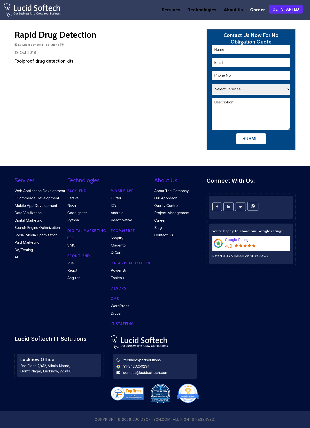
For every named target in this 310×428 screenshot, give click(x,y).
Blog (158, 227)
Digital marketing (86, 231)
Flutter (116, 198)
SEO (70, 238)
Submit (251, 138)
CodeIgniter (77, 212)
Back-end (77, 191)
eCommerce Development (37, 198)
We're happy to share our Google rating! (247, 231)
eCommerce (123, 231)
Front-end (78, 256)
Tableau (117, 278)
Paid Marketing (27, 242)
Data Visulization (28, 212)
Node (72, 205)
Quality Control (166, 205)
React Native (121, 220)
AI (16, 257)
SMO (71, 245)
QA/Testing (24, 249)
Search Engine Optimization (37, 227)
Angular (73, 278)
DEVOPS (118, 288)
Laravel (73, 198)
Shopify (117, 238)
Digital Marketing (28, 220)
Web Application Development (40, 191)
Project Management (171, 212)
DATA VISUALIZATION (130, 263)
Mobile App (122, 191)
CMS (115, 299)
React (72, 270)
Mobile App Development (36, 205)
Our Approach (165, 198)
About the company (171, 191)
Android (117, 212)
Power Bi (118, 270)
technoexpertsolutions (142, 360)
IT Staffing (122, 324)
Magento (118, 245)
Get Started (285, 9)
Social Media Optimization (36, 235)
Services (171, 9)
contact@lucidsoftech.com (145, 372)
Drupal (116, 313)
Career (257, 9)
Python (73, 220)
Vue (70, 263)
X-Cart (116, 252)
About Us (233, 9)
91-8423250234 (136, 366)
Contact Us (163, 235)
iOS (113, 205)
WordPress (120, 306)
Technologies (202, 9)
